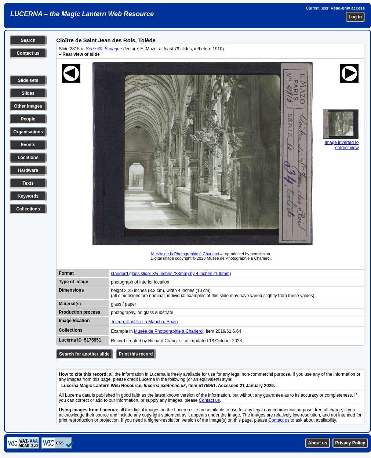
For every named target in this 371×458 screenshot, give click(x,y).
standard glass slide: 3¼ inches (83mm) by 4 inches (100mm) (171, 273)
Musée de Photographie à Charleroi (168, 331)
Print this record (136, 354)
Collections (28, 209)
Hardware (28, 170)
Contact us (28, 53)
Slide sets (28, 80)
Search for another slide (84, 354)
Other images (28, 106)
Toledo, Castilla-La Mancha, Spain (144, 321)
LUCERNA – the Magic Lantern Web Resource (82, 14)
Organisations (28, 131)
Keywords (28, 196)
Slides (28, 93)
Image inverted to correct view (341, 142)
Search (28, 40)
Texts (27, 183)
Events (28, 144)
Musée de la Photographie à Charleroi (185, 254)
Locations (28, 157)
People (28, 119)
